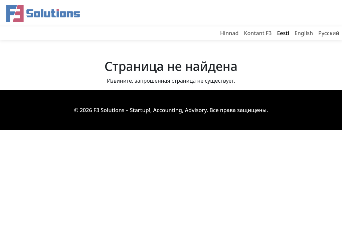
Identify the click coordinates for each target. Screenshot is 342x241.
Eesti (283, 33)
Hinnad (229, 33)
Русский (328, 33)
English (304, 33)
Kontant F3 (258, 33)
